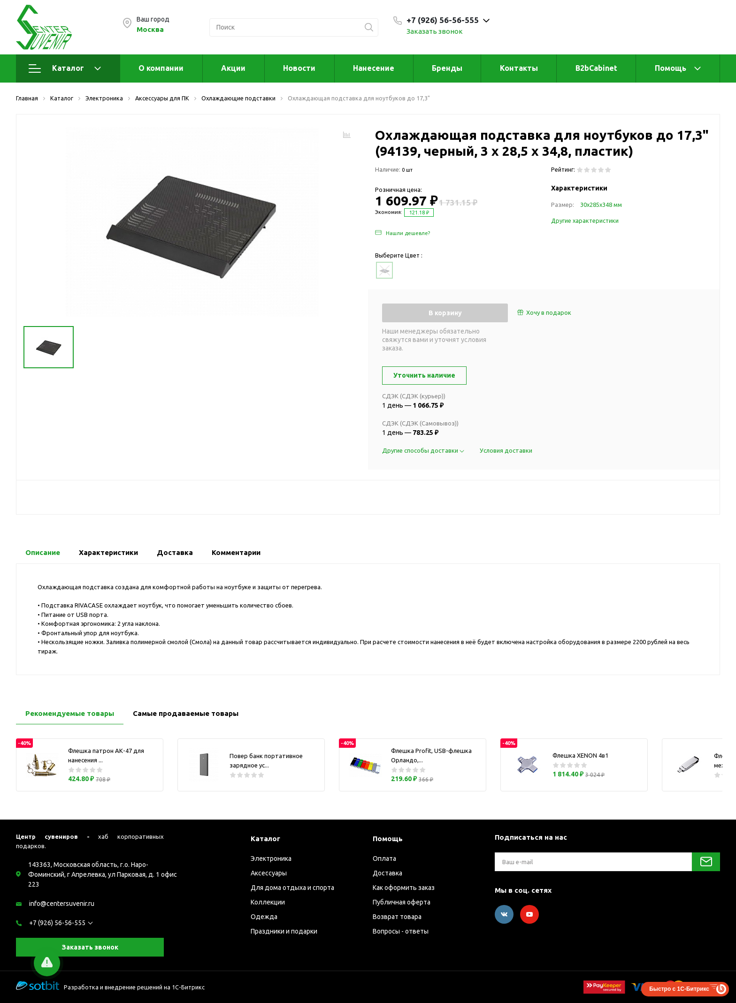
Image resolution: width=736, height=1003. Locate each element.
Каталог (65, 68)
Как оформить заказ (404, 887)
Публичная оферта (401, 902)
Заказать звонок (434, 31)
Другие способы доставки (424, 450)
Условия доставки (506, 450)
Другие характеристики (585, 220)
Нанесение (373, 68)
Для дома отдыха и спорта (292, 887)
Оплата (384, 858)
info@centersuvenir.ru (61, 903)
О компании (161, 68)
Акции (233, 68)
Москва (150, 29)
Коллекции (268, 902)
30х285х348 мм (601, 204)
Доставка (387, 873)
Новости (299, 68)
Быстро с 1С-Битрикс (679, 989)
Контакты (519, 68)
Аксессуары (269, 873)
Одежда (264, 916)
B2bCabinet (596, 68)
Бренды (447, 68)
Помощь (670, 68)
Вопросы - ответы (401, 931)
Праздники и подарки (284, 931)
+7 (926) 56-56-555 (57, 923)
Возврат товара (397, 916)
